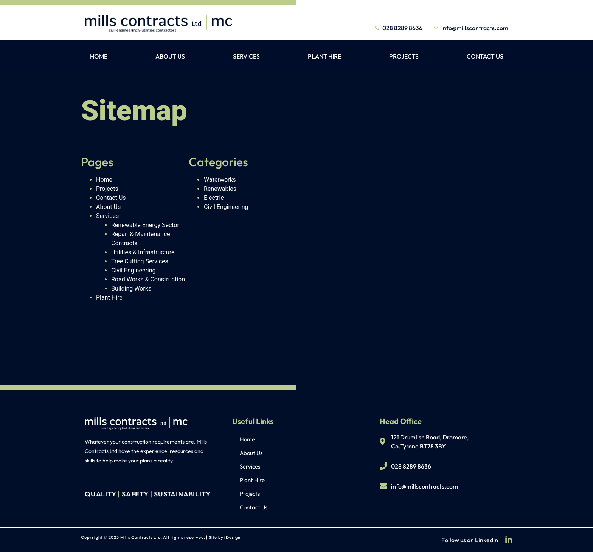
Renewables (220, 188)
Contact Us (485, 56)
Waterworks (220, 179)
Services (246, 56)
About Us (170, 56)
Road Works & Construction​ (148, 279)
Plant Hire (324, 56)
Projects (404, 56)
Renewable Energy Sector (145, 225)
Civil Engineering (133, 270)
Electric (214, 197)
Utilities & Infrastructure (143, 252)
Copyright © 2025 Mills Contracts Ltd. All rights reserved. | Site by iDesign (161, 537)
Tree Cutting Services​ (139, 261)
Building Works (131, 288)
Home (98, 56)
